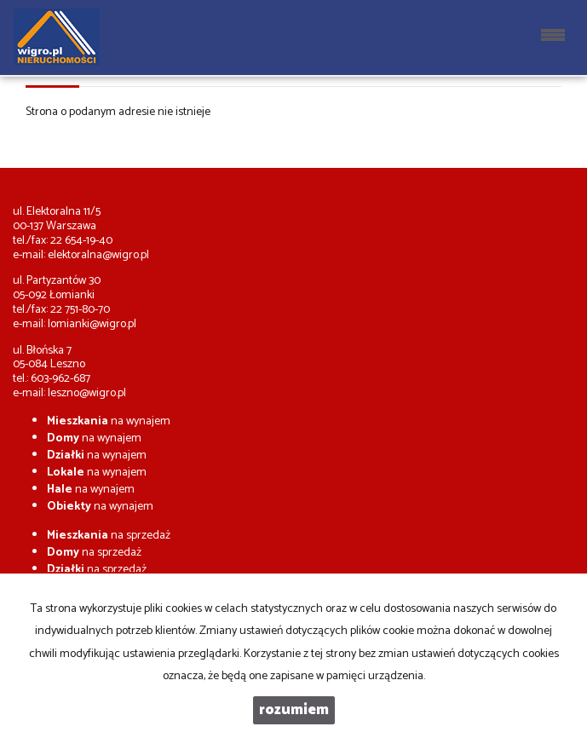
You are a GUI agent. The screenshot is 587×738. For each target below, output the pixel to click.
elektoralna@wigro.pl (98, 255)
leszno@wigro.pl (87, 393)
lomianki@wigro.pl (92, 324)
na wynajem (108, 421)
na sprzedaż (108, 535)
